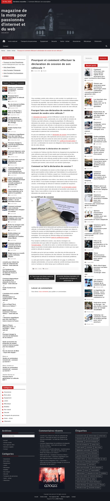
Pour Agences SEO (8, 444)
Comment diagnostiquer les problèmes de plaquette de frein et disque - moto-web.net (10, 281)
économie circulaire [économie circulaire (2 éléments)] (94, 487)
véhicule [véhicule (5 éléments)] (101, 484)
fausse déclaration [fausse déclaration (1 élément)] (92, 453)
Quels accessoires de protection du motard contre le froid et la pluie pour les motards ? (10, 344)
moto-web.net (12, 41)
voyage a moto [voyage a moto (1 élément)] (93, 484)
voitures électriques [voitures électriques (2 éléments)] (94, 482)
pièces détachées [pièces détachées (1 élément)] (97, 467)
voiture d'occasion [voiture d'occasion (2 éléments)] (81, 482)
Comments (20, 83)
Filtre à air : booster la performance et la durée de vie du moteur (100, 244)
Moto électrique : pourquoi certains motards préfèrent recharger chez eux (96, 270)
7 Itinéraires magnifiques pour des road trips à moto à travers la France (16, 136)
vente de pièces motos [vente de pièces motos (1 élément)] (82, 479)
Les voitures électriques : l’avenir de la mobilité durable (100, 282)
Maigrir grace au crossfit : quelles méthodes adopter (101, 187)
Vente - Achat (37, 268)
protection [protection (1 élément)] (79, 470)
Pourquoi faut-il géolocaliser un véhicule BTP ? (16, 97)
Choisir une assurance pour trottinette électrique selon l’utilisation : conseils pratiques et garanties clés (95, 89)
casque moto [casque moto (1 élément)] (95, 444)
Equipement (44, 41)
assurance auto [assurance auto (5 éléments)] (80, 438)
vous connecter (43, 291)
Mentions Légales (8, 447)
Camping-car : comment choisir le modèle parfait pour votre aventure (100, 318)
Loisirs (6, 401)
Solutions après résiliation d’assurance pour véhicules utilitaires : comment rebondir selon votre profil (96, 230)
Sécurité (54, 41)
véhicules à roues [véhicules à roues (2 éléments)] (81, 487)
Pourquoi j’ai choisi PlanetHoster (13, 62)
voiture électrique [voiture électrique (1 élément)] (81, 484)
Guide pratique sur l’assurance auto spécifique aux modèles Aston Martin (101, 163)
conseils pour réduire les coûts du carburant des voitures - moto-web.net (11, 263)
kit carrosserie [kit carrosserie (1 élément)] (94, 456)
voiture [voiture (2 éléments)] (93, 479)
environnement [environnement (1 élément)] (80, 453)
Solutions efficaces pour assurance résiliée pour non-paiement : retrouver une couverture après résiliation (96, 200)
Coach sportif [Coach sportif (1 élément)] (80, 447)
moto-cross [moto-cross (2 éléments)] (79, 461)
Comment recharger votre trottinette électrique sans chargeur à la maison (95, 127)
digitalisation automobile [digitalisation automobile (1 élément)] (83, 450)
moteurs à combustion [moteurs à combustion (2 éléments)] (94, 459)
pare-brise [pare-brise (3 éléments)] (92, 464)
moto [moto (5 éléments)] (104, 459)
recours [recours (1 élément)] (86, 470)
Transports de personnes (29, 41)
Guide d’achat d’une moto (14, 128)
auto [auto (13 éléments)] (88, 438)
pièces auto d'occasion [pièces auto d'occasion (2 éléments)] (82, 467)
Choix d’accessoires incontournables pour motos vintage (100, 256)
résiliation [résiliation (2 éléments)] (103, 473)
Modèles (6, 406)
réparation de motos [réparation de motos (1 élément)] (93, 473)
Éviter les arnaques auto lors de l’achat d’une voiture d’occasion (99, 150)
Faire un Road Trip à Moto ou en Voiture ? (15, 111)
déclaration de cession (40, 117)
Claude (44, 71)
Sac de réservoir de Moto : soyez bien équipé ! (16, 105)
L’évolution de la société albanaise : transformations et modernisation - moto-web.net (10, 297)
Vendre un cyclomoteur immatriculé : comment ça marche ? (15, 89)
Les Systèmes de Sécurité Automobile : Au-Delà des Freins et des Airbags (15, 120)
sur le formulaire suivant (69, 187)
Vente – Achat (64, 41)
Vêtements (97, 41)
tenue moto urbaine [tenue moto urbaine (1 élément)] (81, 476)
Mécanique (87, 41)
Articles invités (7, 442)
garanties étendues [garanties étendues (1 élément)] (81, 456)
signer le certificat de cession (60, 237)
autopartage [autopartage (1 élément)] (79, 441)
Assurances (76, 41)
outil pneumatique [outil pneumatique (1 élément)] (81, 464)
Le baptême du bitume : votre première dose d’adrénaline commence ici (99, 293)
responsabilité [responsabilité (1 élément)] (95, 470)
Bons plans (7, 395)
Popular (5, 83)
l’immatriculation (36, 245)
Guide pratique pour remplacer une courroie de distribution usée (100, 139)
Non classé (7, 409)
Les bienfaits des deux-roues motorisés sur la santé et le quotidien (100, 102)
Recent (12, 83)
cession (46, 268)
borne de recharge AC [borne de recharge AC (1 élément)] (92, 441)
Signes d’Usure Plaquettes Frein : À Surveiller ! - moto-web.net (9, 327)
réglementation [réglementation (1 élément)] (80, 473)
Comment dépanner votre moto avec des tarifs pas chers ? (16, 152)
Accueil (5, 440)
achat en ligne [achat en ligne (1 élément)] (93, 436)
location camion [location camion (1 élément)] (80, 459)
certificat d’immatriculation (68, 141)
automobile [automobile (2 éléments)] (95, 438)
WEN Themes (59, 498)
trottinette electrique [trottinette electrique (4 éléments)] (95, 476)
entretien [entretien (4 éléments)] (94, 450)
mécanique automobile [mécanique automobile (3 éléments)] (91, 461)
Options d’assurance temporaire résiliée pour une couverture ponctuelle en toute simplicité (96, 215)
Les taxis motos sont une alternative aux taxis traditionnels (16, 161)
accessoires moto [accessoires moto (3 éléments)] (81, 436)
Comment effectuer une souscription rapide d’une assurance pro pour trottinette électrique (95, 74)
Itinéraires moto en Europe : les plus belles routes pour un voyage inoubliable (100, 306)
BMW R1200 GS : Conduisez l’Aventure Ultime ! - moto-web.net (10, 311)
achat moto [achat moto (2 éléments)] (102, 436)
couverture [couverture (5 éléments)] (89, 447)
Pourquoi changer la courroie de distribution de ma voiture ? (16, 144)
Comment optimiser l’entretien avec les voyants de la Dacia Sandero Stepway (95, 176)
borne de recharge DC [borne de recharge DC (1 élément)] (82, 444)
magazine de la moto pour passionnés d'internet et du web (14, 20)
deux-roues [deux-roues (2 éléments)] (98, 447)
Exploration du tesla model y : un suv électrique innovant (100, 114)
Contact (5, 46)
